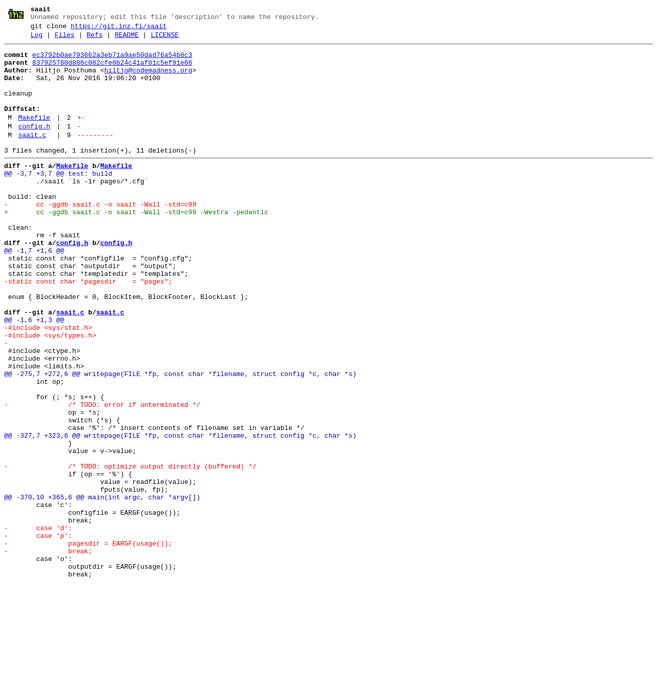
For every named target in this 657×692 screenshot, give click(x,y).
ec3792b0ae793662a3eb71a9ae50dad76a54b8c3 (112, 61)
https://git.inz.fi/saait (119, 29)
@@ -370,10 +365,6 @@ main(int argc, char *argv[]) (102, 588)
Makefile (34, 136)
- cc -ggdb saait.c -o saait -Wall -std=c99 (100, 236)
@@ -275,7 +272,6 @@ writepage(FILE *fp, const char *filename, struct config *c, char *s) (180, 440)
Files (64, 39)
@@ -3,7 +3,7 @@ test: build (58, 199)
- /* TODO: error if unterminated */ (102, 477)
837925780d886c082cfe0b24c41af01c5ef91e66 (112, 70)
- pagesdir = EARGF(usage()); (88, 643)
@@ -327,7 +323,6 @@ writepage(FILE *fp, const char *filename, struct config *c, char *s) (180, 514)
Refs (95, 39)
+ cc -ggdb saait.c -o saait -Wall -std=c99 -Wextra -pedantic (136, 246)
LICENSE (165, 39)
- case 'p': (38, 634)
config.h (34, 146)
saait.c (32, 156)
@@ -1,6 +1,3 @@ (34, 375)
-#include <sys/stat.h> (48, 384)
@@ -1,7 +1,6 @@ (34, 292)
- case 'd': (38, 625)
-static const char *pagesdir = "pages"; (88, 329)
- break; (48, 653)
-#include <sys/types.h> (50, 394)
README (126, 39)
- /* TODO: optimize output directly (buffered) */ (130, 551)
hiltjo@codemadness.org (148, 79)
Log (37, 39)
